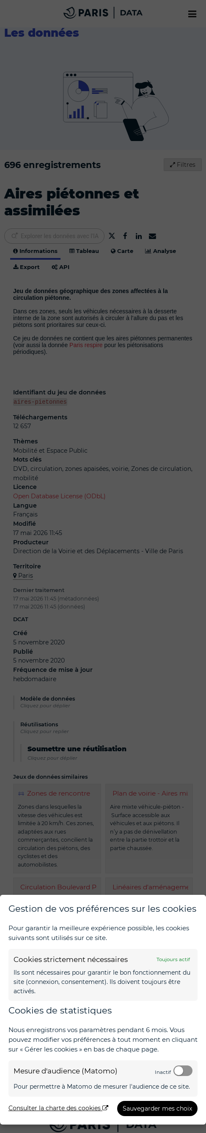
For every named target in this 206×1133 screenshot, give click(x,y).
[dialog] (103, 1010)
